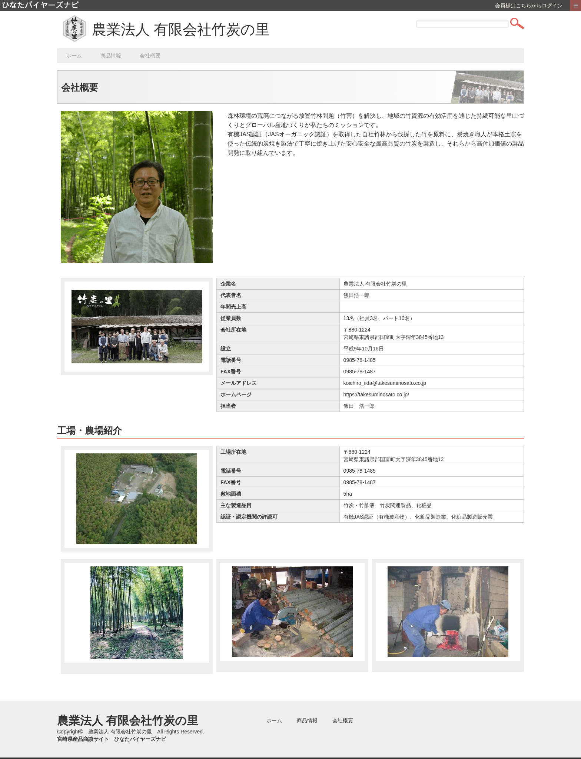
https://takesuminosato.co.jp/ (376, 394)
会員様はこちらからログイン (528, 6)
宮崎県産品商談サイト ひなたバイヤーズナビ (111, 739)
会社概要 (150, 56)
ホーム (74, 56)
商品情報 (110, 56)
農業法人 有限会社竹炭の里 (181, 29)
